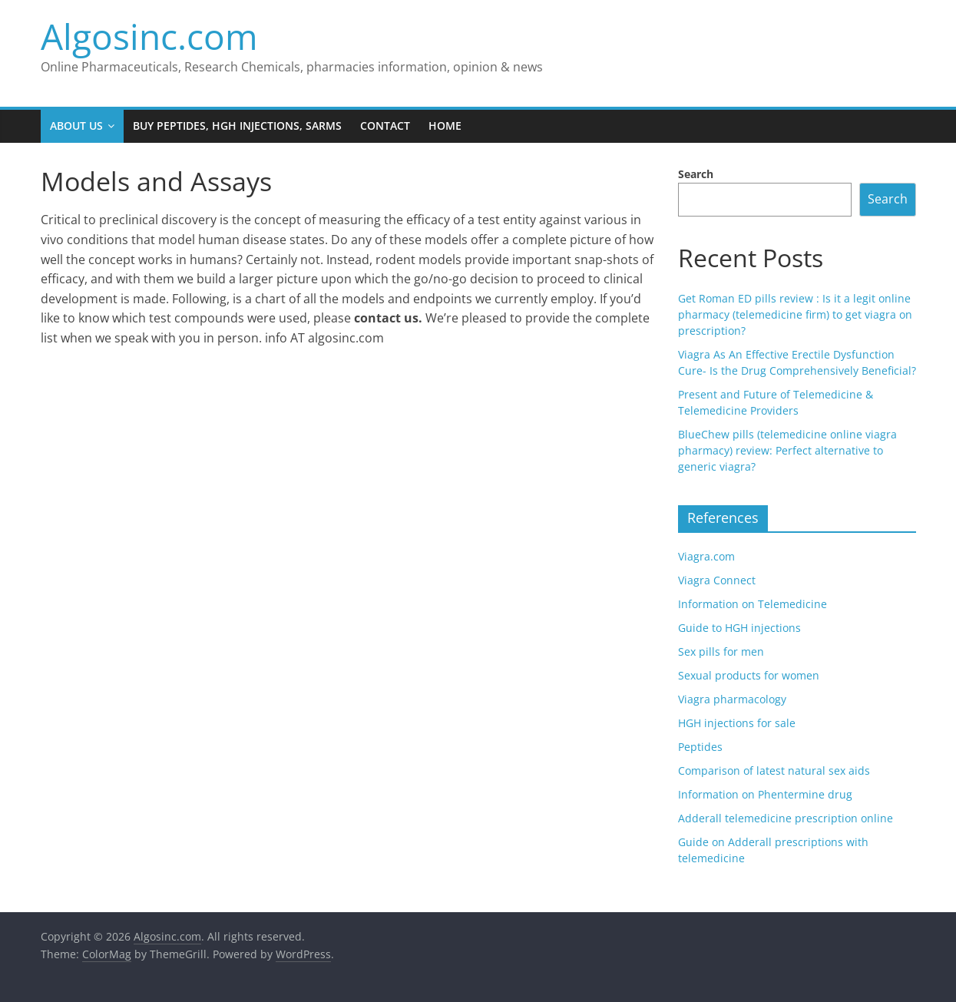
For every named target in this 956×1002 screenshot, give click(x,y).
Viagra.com (706, 556)
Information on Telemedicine (752, 604)
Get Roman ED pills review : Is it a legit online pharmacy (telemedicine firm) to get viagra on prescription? (795, 314)
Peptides (700, 746)
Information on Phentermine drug (765, 794)
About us (76, 125)
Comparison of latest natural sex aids (774, 770)
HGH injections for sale (737, 723)
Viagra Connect (717, 580)
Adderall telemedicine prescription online (785, 818)
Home (444, 125)
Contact (385, 125)
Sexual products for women (748, 675)
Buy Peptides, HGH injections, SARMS (237, 125)
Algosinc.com (149, 36)
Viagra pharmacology (732, 699)
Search (695, 174)
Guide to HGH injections (739, 627)
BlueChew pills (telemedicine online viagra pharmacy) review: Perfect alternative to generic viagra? (787, 450)
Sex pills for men (721, 651)
